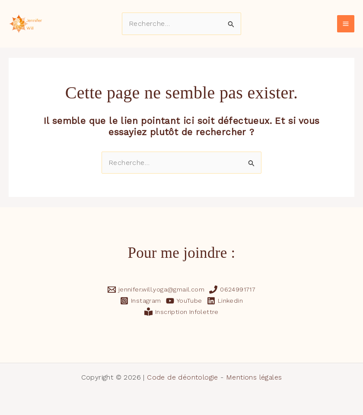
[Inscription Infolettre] (181, 311)
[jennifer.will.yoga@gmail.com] (156, 289)
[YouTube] (183, 301)
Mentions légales (254, 377)
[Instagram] (140, 301)
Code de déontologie (182, 377)
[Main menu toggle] (345, 23)
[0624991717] (232, 289)
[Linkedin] (224, 301)
